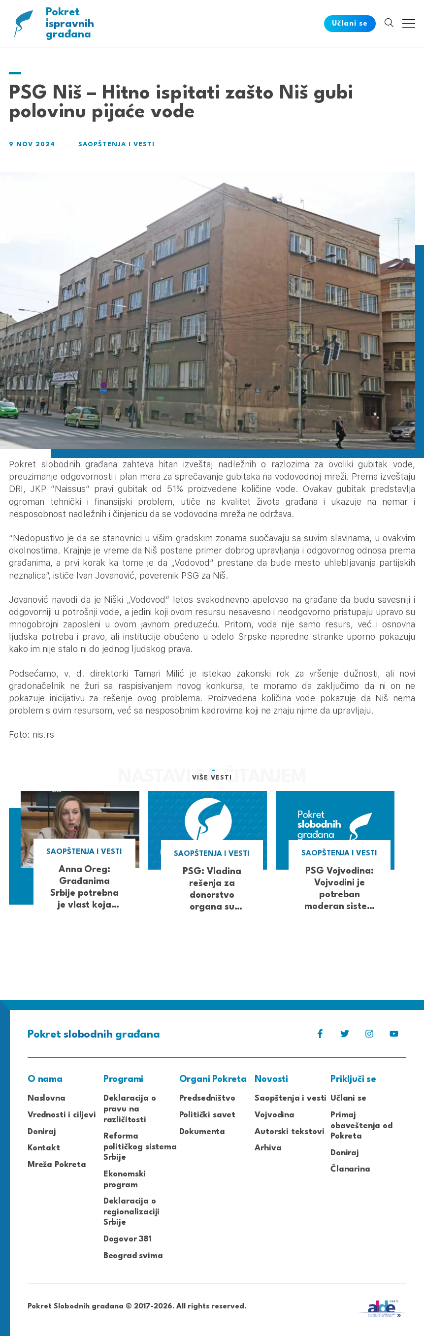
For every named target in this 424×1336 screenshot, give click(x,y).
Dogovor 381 (127, 1239)
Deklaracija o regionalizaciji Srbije (131, 1212)
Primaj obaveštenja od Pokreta (361, 1125)
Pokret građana (71, 23)
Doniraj (42, 1132)
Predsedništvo (207, 1098)
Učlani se (348, 1098)
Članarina (350, 1169)
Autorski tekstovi (289, 1132)
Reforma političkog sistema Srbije (140, 1147)
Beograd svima (133, 1256)
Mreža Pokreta (57, 1165)
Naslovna (46, 1098)
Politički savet (207, 1115)
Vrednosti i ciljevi (62, 1115)
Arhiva (268, 1148)
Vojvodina (274, 1115)
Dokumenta (202, 1132)
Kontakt (44, 1148)
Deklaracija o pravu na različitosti (129, 1109)
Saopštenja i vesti (116, 144)
